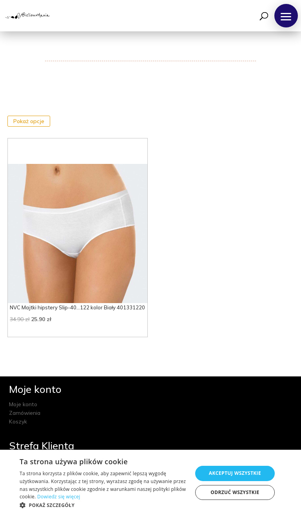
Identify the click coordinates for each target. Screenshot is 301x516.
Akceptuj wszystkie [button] (235, 473)
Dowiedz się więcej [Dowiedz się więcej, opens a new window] (58, 496)
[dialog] (150, 483)
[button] (286, 15)
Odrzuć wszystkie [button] (234, 492)
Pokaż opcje (28, 121)
